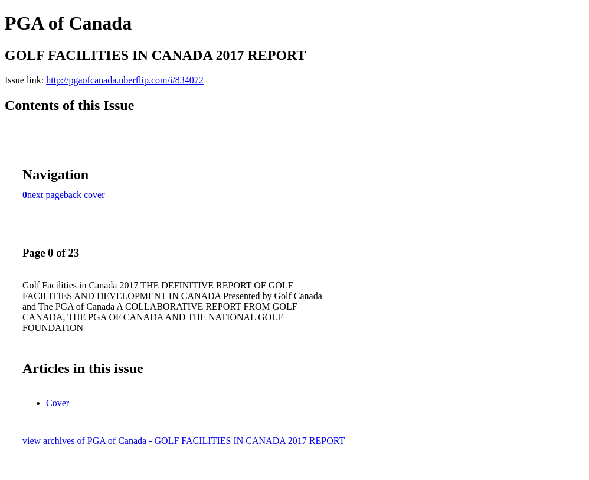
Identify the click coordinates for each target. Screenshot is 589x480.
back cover (84, 195)
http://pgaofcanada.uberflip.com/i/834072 (125, 80)
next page (45, 195)
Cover (57, 403)
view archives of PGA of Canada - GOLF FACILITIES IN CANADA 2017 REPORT (183, 441)
